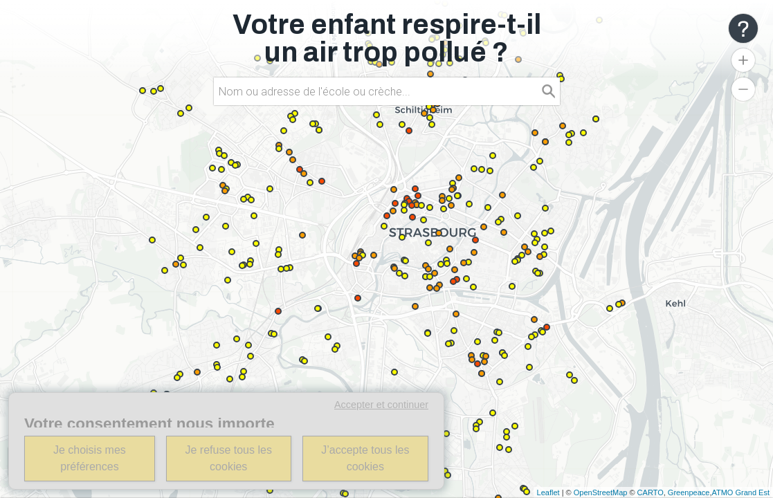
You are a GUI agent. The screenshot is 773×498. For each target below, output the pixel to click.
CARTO (650, 492)
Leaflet (548, 492)
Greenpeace (689, 492)
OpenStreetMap (601, 492)
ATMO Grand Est (740, 492)
